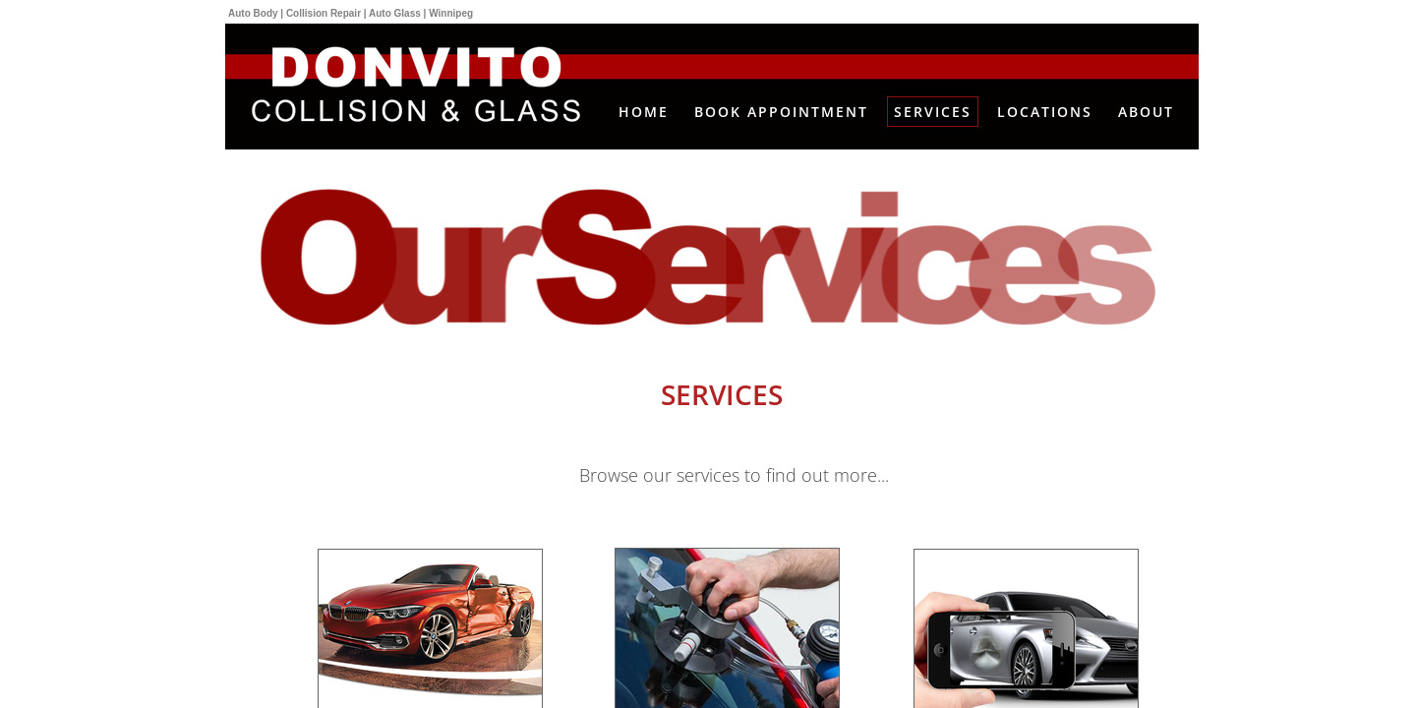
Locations (1044, 111)
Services (933, 111)
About (1146, 111)
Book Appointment (781, 111)
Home (644, 111)
